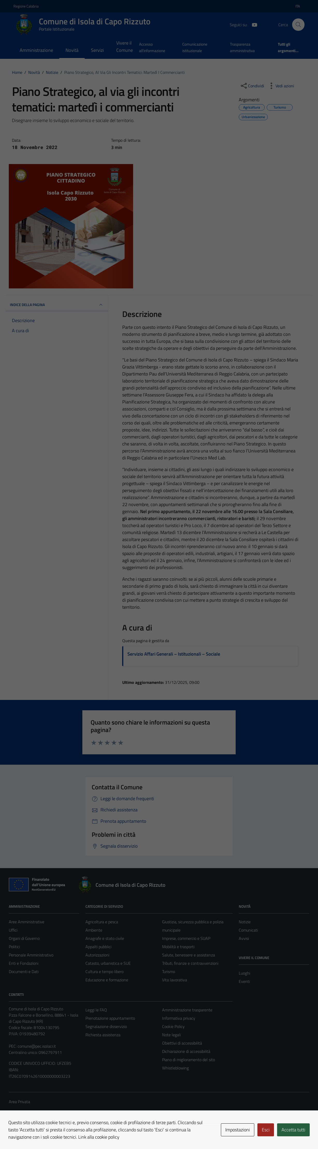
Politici (14, 947)
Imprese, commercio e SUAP (186, 938)
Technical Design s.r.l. (44, 1134)
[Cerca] (298, 24)
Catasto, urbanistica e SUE (108, 963)
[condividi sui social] (252, 86)
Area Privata (19, 1101)
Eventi (244, 981)
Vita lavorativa (174, 980)
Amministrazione (36, 50)
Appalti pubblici (98, 947)
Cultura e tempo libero (104, 971)
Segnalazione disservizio (106, 1026)
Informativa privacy (178, 1018)
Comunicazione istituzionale (194, 47)
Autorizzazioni (97, 955)
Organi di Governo (24, 938)
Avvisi (244, 938)
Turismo (168, 971)
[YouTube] (252, 24)
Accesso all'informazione (152, 47)
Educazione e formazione (106, 980)
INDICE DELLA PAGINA (57, 305)
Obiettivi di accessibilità (182, 1043)
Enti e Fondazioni (23, 963)
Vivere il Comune (124, 46)
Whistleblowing (175, 1068)
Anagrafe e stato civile (104, 938)
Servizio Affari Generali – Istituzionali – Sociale (173, 653)
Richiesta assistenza (102, 1035)
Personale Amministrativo (31, 955)
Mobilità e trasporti (178, 947)
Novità (72, 50)
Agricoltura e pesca (101, 922)
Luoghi (244, 973)
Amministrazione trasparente (187, 1010)
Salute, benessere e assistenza (188, 955)
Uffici (13, 930)
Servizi (97, 50)
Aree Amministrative (26, 922)
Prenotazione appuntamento (110, 1018)
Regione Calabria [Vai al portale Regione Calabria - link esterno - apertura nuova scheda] (26, 6)
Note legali (171, 1035)
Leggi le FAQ (96, 1010)
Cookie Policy (173, 1026)
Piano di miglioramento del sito (188, 1059)
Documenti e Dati (24, 971)
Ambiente (93, 930)
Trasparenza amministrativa (242, 47)
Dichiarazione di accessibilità (186, 1051)
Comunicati (248, 930)
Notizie (245, 922)
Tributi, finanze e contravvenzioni (190, 963)
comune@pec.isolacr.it (37, 1046)
